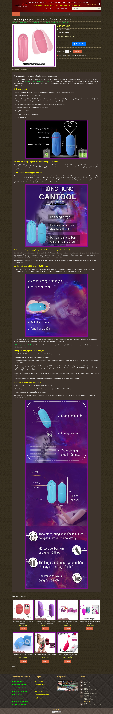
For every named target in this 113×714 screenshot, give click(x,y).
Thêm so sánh (71, 55)
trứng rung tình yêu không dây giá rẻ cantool (37, 81)
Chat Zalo (80, 44)
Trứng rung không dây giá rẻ (23, 345)
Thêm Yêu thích (62, 55)
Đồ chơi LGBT (46, 14)
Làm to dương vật (65, 14)
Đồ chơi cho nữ (36, 14)
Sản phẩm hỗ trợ (86, 14)
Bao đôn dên (76, 14)
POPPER (95, 14)
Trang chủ (16, 14)
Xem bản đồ (87, 701)
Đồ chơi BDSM (55, 14)
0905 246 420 (70, 37)
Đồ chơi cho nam (25, 14)
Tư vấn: (60, 37)
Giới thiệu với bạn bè (81, 55)
